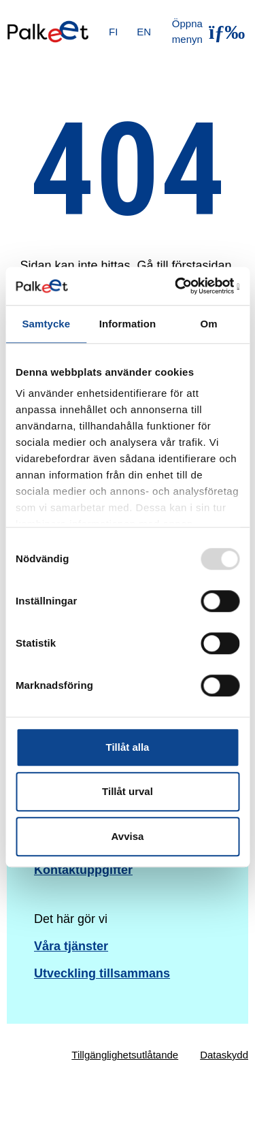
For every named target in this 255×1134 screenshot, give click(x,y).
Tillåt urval (127, 791)
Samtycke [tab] (46, 323)
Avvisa (128, 836)
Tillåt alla (128, 747)
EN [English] (144, 31)
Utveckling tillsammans (102, 973)
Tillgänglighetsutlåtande (124, 1054)
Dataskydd (224, 1054)
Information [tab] (127, 323)
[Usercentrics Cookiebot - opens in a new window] (181, 286)
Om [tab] (209, 323)
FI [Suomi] (113, 31)
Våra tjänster (71, 946)
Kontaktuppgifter (83, 870)
